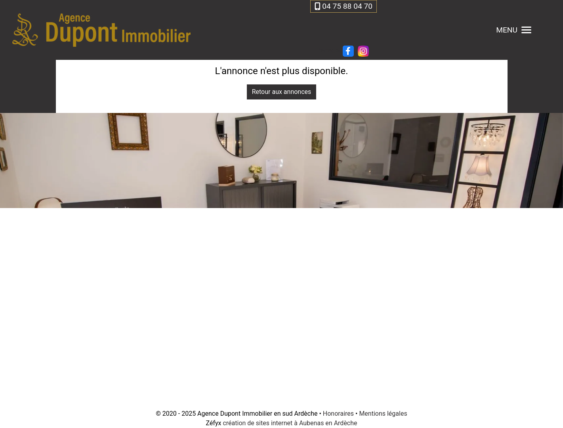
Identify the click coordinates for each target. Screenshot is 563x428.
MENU (513, 29)
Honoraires (338, 413)
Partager (328, 50)
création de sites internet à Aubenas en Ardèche (290, 423)
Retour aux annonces (281, 92)
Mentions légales (383, 413)
